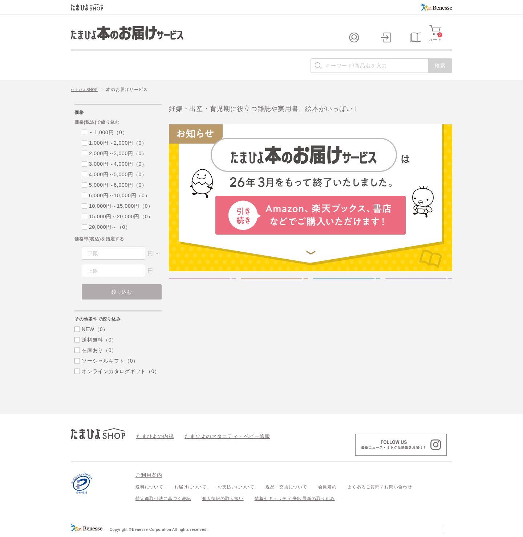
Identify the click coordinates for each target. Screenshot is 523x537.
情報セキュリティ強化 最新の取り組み (295, 498)
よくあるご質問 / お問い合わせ (380, 487)
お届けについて (190, 487)
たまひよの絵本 (346, 290)
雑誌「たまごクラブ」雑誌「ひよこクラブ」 (203, 290)
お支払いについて (236, 487)
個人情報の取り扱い (223, 498)
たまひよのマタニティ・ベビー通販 (216, 435)
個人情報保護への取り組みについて (382, 529)
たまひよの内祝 (152, 435)
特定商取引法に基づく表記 (163, 498)
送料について (149, 487)
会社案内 (443, 529)
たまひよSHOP (87, 89)
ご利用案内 (148, 475)
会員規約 (327, 487)
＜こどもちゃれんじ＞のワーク (419, 290)
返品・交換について (286, 487)
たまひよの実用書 (274, 290)
